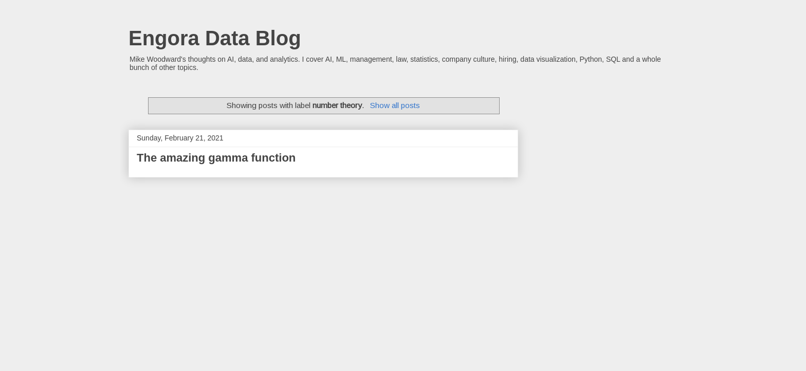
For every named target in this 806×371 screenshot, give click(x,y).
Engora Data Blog (215, 38)
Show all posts (395, 105)
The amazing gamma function (216, 157)
